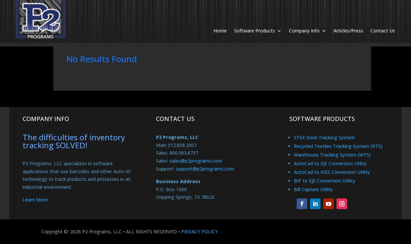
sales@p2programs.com (196, 161)
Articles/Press (348, 24)
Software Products (254, 24)
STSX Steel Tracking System (324, 137)
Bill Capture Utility (313, 189)
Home (220, 24)
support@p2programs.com (205, 169)
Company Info (304, 24)
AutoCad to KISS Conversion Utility (332, 172)
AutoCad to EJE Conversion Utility (330, 163)
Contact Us (382, 24)
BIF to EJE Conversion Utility (324, 181)
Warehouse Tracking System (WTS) (332, 155)
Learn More (35, 199)
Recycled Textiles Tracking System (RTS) (338, 146)
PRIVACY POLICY (199, 231)
